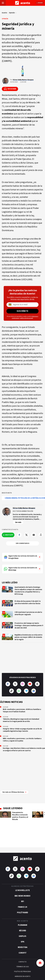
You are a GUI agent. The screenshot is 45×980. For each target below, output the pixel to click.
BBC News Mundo (22, 862)
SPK (22, 908)
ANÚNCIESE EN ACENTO (22, 943)
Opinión (12, 13)
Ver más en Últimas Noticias (14, 758)
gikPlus (22, 902)
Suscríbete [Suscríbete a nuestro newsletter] (22, 311)
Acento (4, 13)
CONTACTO (22, 928)
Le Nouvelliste (22, 856)
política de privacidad (26, 318)
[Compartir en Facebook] (19, 535)
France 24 (22, 873)
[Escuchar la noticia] (10, 89)
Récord (22, 897)
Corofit (22, 919)
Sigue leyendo (12, 775)
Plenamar (22, 891)
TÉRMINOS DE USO (22, 933)
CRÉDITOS (22, 948)
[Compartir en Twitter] (26, 535)
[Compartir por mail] (33, 535)
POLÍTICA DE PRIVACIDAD (22, 938)
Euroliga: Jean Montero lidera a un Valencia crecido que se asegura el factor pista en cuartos (24, 749)
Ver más (18, 522)
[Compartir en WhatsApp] (8, 535)
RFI (22, 868)
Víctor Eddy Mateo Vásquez (23, 80)
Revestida (22, 913)
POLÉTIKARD (22, 879)
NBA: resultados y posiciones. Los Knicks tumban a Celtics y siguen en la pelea (22, 739)
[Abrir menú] (3, 3)
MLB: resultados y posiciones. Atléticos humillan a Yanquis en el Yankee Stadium (22, 710)
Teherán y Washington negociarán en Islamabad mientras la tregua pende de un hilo (21, 720)
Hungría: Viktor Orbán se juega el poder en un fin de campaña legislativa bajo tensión (22, 730)
